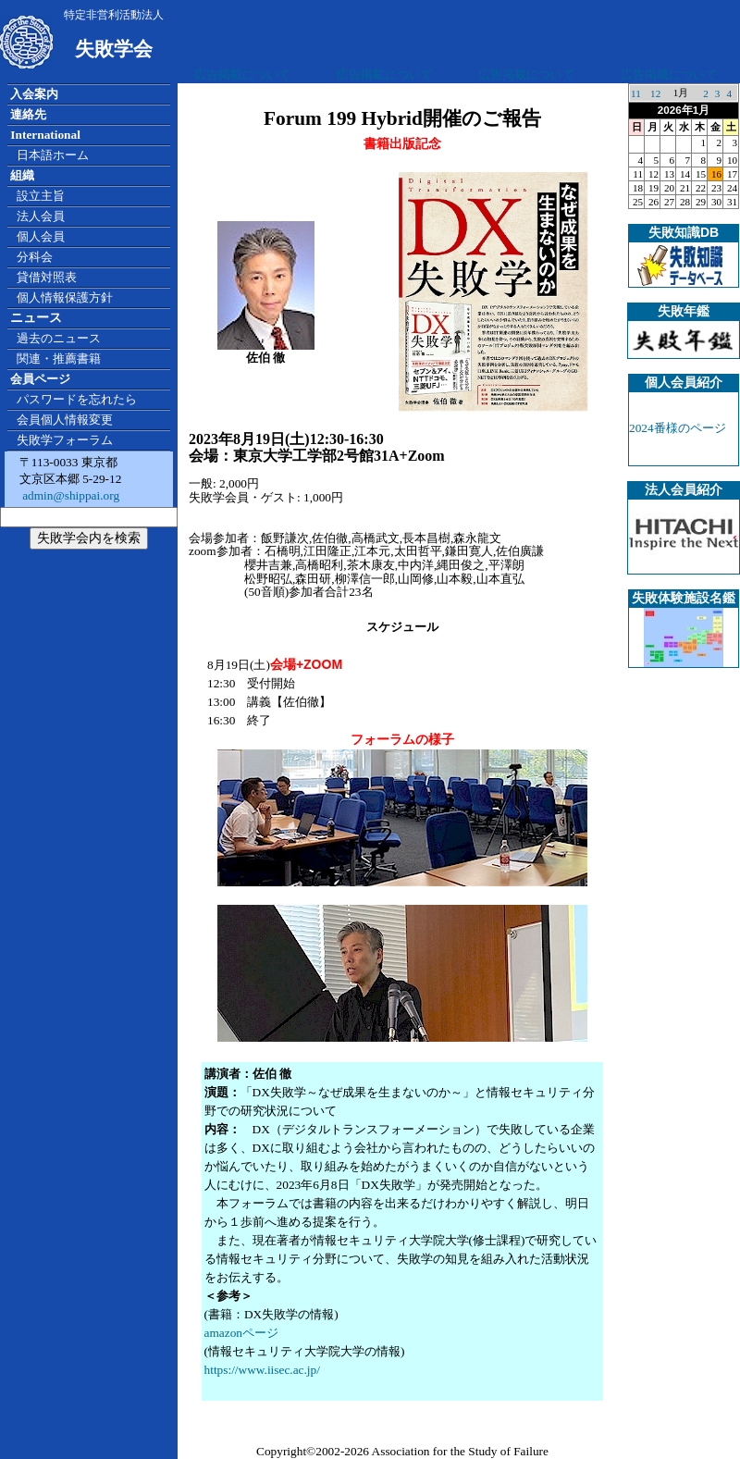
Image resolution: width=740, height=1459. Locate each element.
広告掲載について (242, 74)
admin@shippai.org (69, 495)
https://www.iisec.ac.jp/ (262, 1370)
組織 (22, 175)
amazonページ (241, 1333)
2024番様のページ (677, 428)
